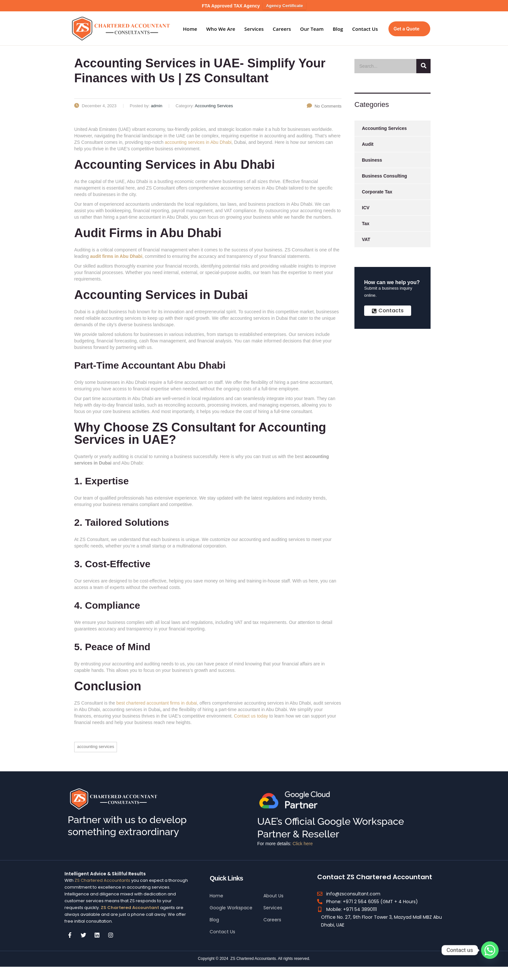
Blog (338, 29)
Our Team (312, 29)
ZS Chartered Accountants (102, 880)
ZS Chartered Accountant (129, 907)
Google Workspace (231, 907)
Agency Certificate (284, 5)
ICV (365, 207)
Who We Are (221, 29)
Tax (365, 223)
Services (254, 29)
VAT (366, 239)
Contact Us (365, 29)
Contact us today (251, 716)
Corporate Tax (377, 191)
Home (190, 29)
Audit (368, 144)
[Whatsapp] (490, 950)
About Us (273, 895)
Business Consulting (384, 175)
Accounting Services (95, 746)
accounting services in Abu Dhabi (198, 142)
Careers (282, 29)
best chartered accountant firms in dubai (156, 703)
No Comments (324, 106)
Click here (303, 843)
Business (372, 160)
